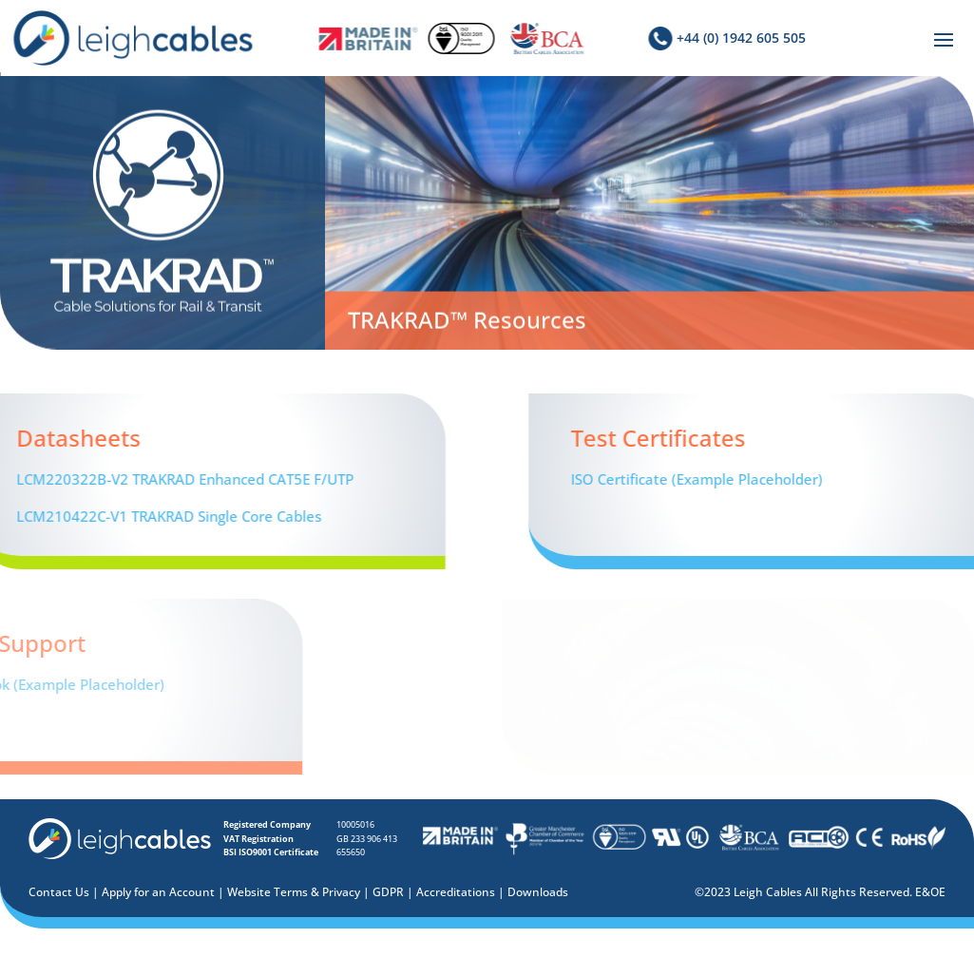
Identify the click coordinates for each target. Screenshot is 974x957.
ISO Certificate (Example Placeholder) (791, 478)
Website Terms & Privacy (293, 892)
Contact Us (59, 892)
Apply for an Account (158, 892)
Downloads (537, 892)
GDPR (388, 892)
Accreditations (455, 892)
